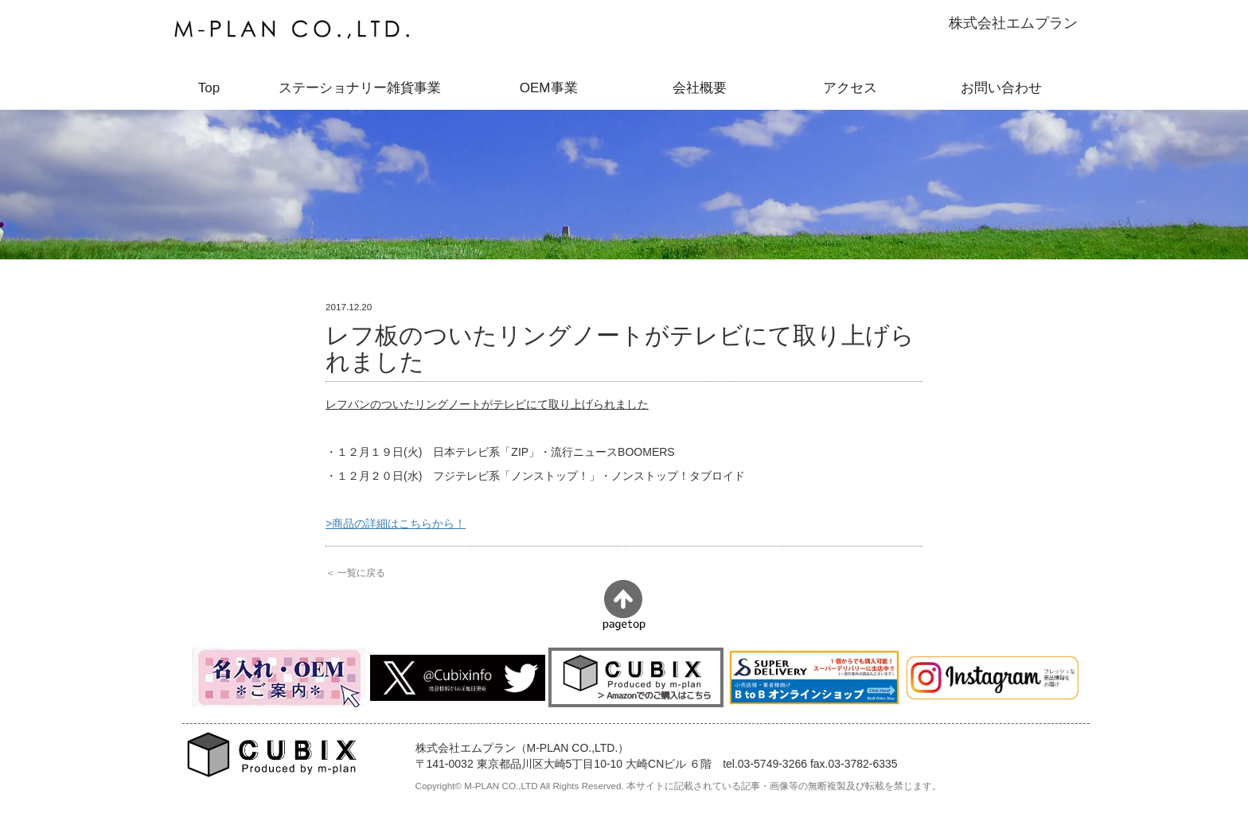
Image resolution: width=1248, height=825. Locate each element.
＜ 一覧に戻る (355, 572)
